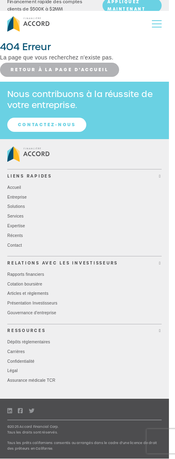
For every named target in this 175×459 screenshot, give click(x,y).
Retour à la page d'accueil (60, 69)
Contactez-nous (47, 124)
